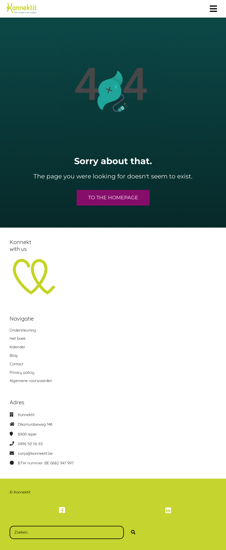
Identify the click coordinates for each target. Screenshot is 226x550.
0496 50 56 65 (30, 443)
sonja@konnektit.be (35, 453)
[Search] (133, 532)
